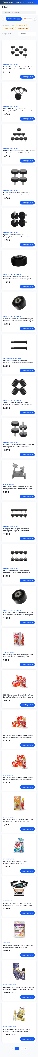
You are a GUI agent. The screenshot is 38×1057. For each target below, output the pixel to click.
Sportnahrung (8, 28)
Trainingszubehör (22, 28)
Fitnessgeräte (20, 25)
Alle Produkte (13, 19)
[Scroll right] (34, 18)
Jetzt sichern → (30, 2)
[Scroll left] (3, 18)
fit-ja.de (5, 7)
